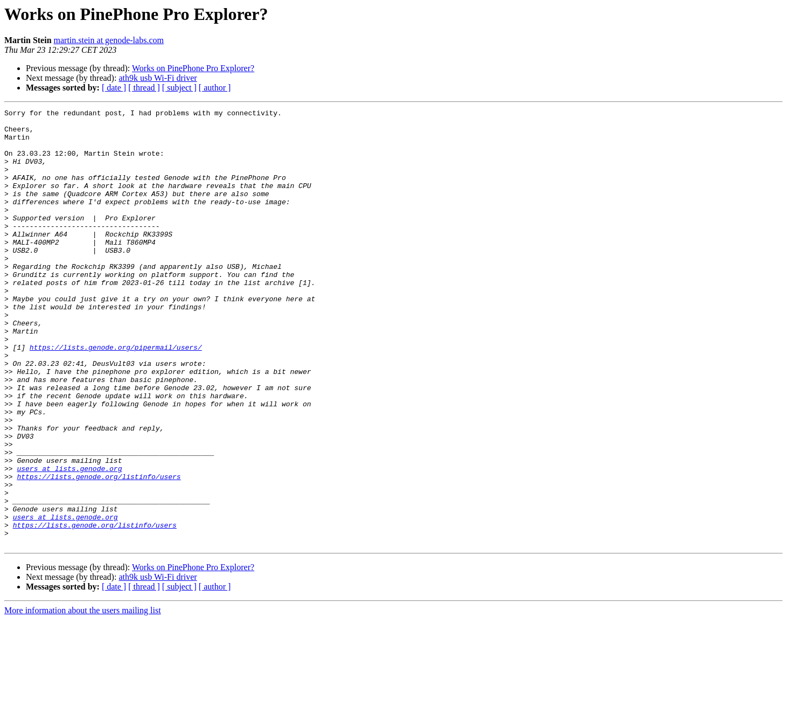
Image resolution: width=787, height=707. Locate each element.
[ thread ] (144, 87)
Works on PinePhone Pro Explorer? (193, 68)
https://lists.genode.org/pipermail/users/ (116, 395)
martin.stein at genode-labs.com (109, 40)
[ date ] (114, 87)
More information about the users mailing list (82, 697)
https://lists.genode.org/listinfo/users (98, 551)
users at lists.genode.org (69, 541)
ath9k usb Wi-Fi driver (158, 77)
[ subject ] (179, 87)
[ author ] (215, 87)
